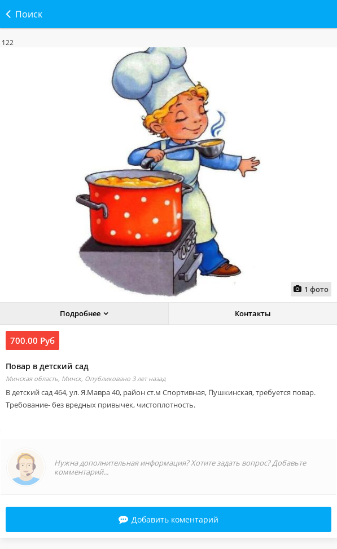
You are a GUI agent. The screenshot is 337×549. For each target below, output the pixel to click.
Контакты (253, 313)
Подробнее (80, 313)
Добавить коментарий (168, 519)
